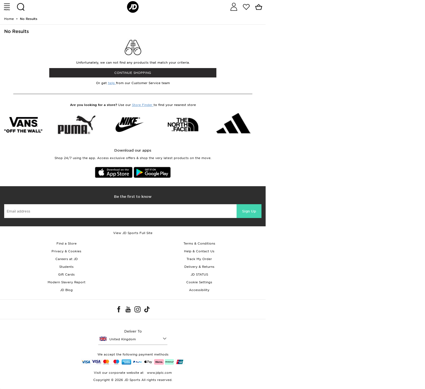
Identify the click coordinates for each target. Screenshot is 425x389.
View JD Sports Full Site (132, 233)
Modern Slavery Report (66, 282)
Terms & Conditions (199, 243)
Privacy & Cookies (66, 251)
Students (66, 267)
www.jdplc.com (159, 373)
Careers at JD (66, 259)
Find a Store (66, 243)
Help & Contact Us (199, 251)
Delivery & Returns (199, 267)
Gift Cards (66, 274)
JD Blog (66, 290)
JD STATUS (199, 274)
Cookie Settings (199, 282)
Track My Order (199, 259)
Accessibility (199, 290)
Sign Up (249, 211)
